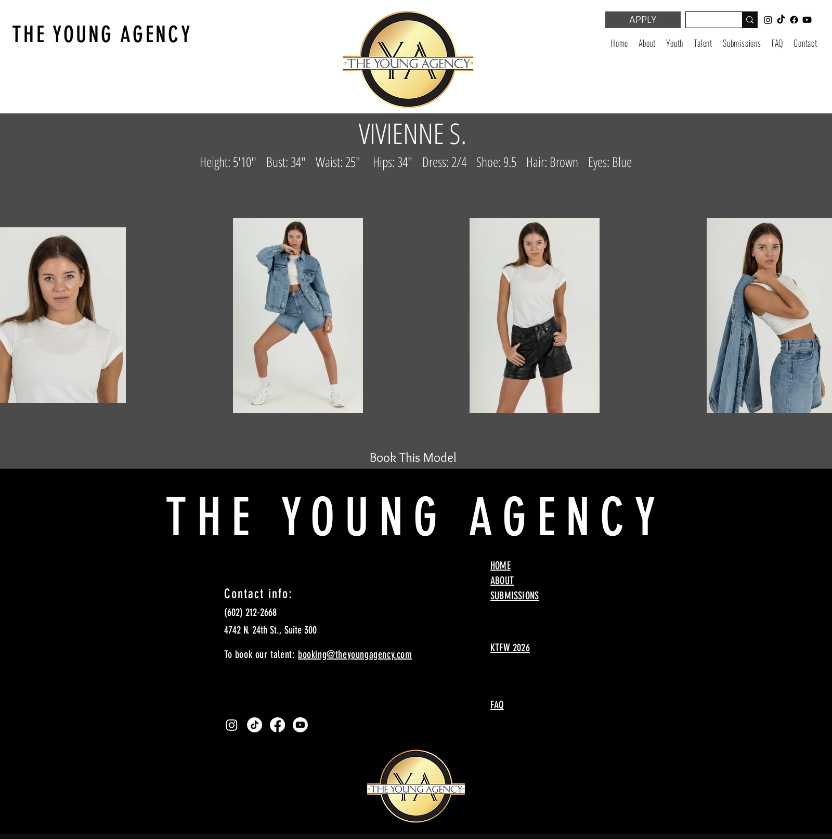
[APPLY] (643, 19)
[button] (674, 43)
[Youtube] (300, 724)
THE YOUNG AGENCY (102, 34)
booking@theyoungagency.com (355, 654)
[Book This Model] (413, 457)
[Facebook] (277, 724)
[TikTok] (254, 724)
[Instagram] (231, 724)
